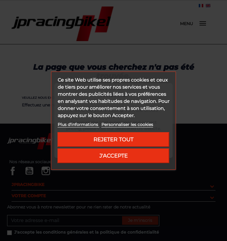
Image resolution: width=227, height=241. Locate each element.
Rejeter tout (113, 139)
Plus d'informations (78, 124)
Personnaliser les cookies (127, 124)
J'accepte (113, 155)
